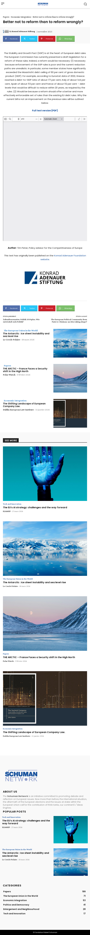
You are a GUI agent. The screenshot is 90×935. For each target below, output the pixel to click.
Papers (6, 17)
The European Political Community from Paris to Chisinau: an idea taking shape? (69, 320)
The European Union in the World (21, 330)
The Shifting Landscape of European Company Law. (24, 405)
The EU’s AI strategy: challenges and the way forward (35, 507)
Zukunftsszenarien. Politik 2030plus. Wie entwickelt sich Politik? (21, 320)
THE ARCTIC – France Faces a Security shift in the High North (25, 370)
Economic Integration (21, 17)
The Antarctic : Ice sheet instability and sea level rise (26, 335)
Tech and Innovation (12, 504)
